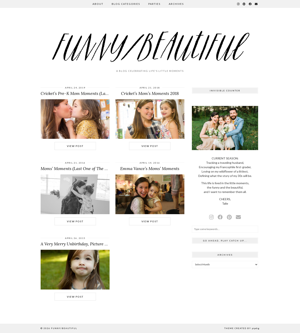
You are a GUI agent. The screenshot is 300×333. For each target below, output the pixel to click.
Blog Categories (126, 3)
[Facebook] (250, 4)
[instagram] (211, 217)
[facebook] (220, 217)
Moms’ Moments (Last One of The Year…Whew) (85, 168)
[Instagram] (238, 4)
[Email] (256, 4)
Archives (176, 3)
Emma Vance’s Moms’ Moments (149, 168)
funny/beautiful (64, 328)
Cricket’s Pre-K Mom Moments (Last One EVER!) (86, 93)
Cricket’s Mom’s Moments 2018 (150, 93)
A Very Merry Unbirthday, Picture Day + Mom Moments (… (95, 243)
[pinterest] (229, 217)
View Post (75, 146)
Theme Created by (241, 328)
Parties (154, 3)
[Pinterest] (244, 4)
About (97, 3)
